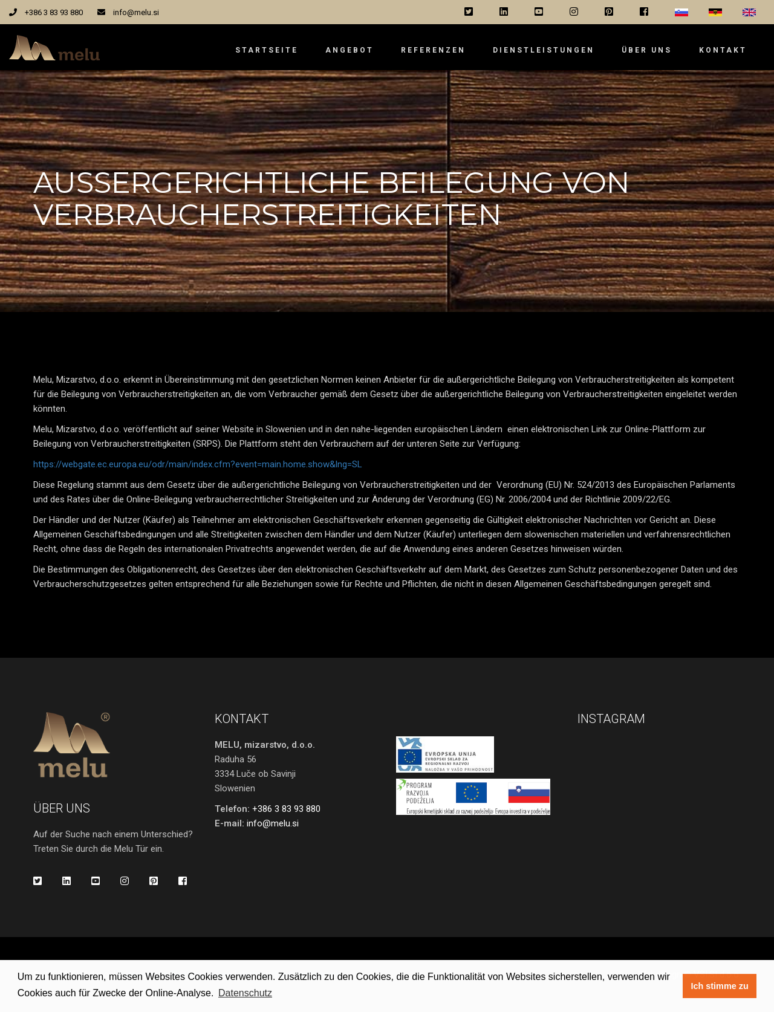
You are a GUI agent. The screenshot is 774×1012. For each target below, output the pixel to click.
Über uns (647, 50)
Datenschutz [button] (245, 993)
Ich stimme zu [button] (720, 986)
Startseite (266, 50)
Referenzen (433, 50)
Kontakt (723, 50)
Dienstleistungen (543, 50)
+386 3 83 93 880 (54, 12)
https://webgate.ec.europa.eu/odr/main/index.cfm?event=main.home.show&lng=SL (197, 464)
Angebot (349, 50)
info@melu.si (136, 12)
